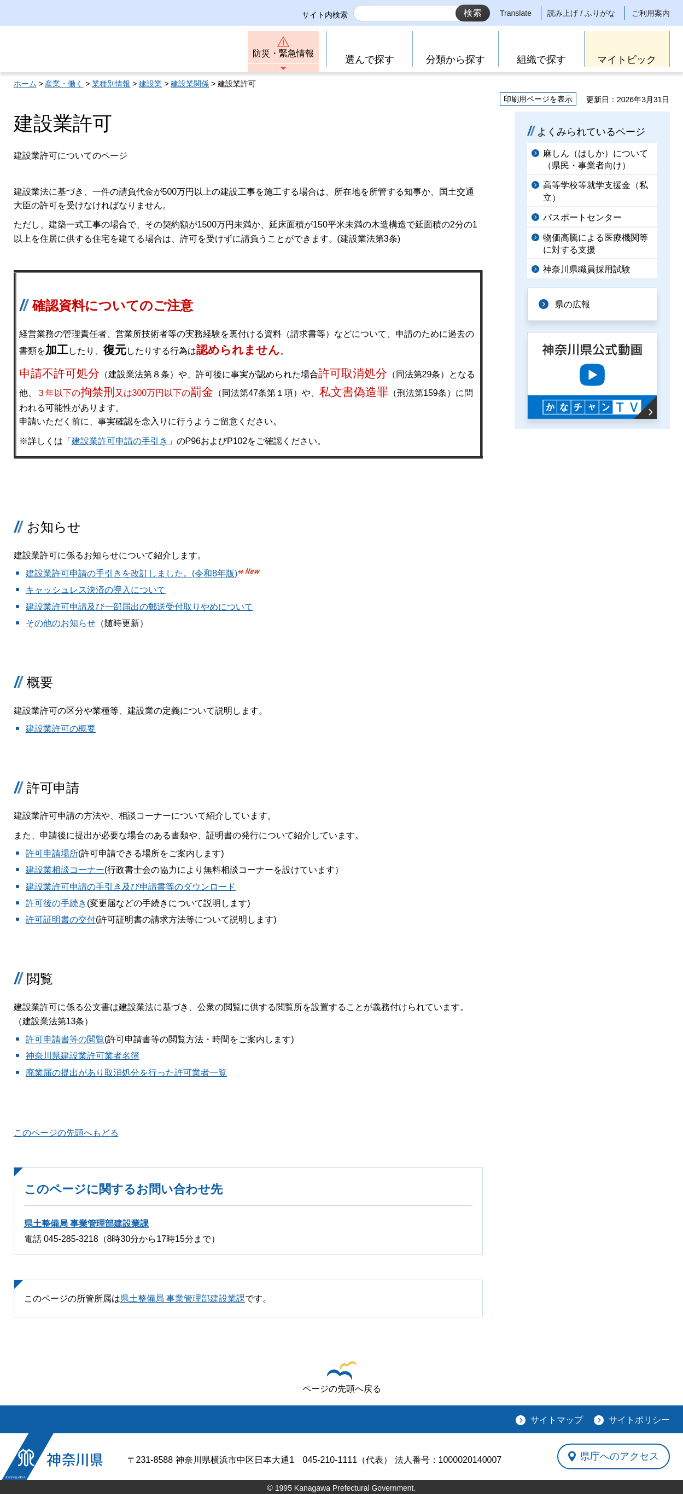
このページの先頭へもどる (66, 1132)
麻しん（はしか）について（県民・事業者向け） (595, 159)
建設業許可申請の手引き (120, 441)
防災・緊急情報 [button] (283, 53)
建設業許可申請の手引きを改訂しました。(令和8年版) (132, 573)
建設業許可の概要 (61, 728)
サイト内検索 (325, 14)
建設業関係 (190, 83)
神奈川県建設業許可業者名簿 (82, 1055)
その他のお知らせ (61, 623)
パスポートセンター (582, 217)
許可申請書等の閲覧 (65, 1039)
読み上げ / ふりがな (581, 13)
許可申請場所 (52, 853)
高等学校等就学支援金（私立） (595, 191)
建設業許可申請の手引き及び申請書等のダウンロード (131, 886)
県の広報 (572, 304)
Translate (516, 13)
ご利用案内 (651, 13)
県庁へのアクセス (619, 1456)
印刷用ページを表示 (538, 99)
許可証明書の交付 (61, 919)
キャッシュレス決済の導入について (96, 589)
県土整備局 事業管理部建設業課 (86, 1223)
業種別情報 (111, 83)
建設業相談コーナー (65, 869)
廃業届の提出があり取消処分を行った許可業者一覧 (126, 1072)
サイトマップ (556, 1420)
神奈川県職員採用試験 (587, 269)
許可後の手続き (56, 903)
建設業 (150, 83)
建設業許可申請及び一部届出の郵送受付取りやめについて (139, 606)
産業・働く (64, 83)
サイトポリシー (639, 1420)
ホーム (25, 83)
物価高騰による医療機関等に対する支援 (595, 243)
